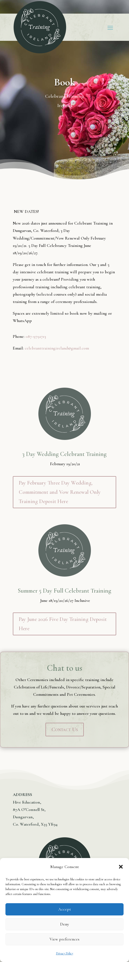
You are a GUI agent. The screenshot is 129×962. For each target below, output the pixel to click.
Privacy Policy (64, 953)
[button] (121, 866)
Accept (64, 909)
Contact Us (64, 729)
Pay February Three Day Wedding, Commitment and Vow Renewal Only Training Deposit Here (60, 492)
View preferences (64, 939)
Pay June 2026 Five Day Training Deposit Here (63, 624)
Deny (64, 924)
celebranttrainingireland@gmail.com (57, 348)
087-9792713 (36, 336)
